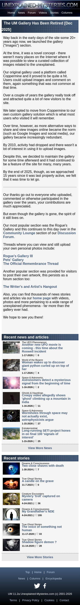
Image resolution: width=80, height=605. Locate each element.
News (21, 12)
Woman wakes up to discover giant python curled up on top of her (45, 366)
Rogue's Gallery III (18, 256)
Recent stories (17, 458)
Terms (13, 600)
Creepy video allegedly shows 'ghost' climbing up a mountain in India (46, 399)
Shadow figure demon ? (39, 542)
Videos (43, 12)
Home (11, 12)
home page (42, 298)
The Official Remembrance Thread (31, 263)
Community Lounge (19, 233)
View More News (40, 448)
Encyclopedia (54, 578)
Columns (66, 12)
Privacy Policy (30, 600)
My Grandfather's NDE (38, 511)
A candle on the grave (38, 481)
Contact (64, 600)
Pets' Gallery (13, 260)
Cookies (49, 600)
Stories (54, 12)
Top (27, 572)
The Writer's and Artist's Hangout (30, 286)
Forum (32, 12)
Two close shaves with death (43, 465)
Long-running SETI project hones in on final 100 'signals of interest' (46, 434)
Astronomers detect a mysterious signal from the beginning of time (46, 381)
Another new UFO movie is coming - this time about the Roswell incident (42, 348)
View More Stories (40, 557)
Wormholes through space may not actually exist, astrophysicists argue (45, 416)
